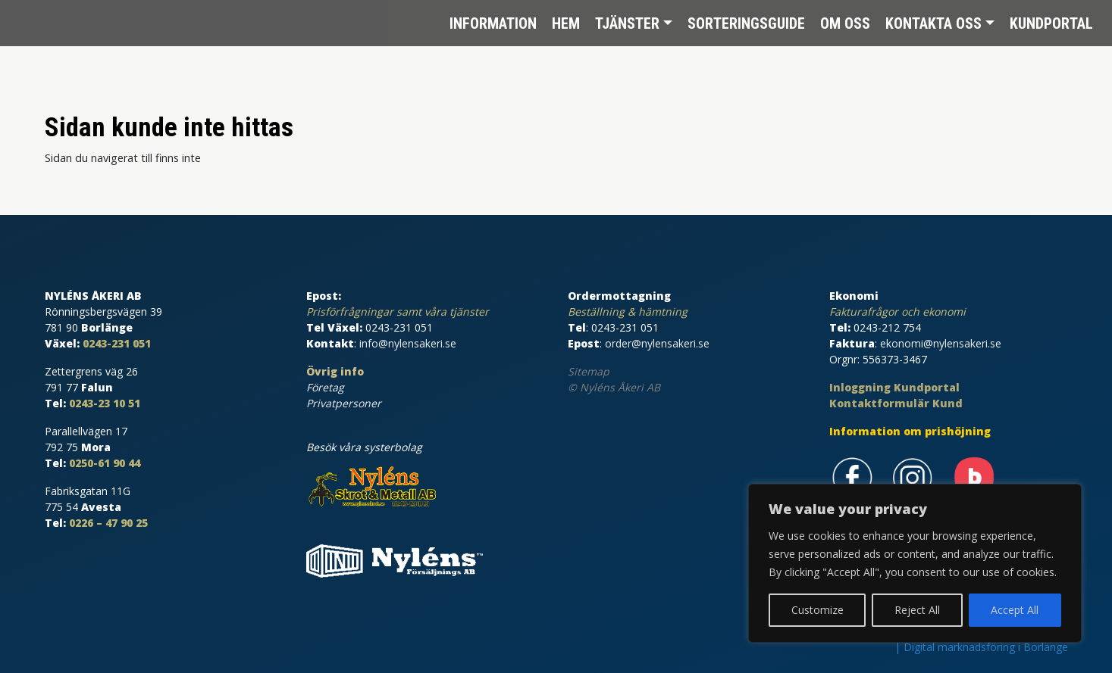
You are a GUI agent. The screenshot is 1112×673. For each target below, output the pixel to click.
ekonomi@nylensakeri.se (940, 343)
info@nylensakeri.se (407, 343)
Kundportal (1051, 23)
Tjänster (627, 23)
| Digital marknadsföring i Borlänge (981, 647)
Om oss (845, 23)
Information (493, 23)
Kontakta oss (933, 23)
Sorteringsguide (746, 23)
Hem (566, 23)
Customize (817, 610)
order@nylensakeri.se (657, 343)
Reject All (917, 610)
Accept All (1014, 610)
